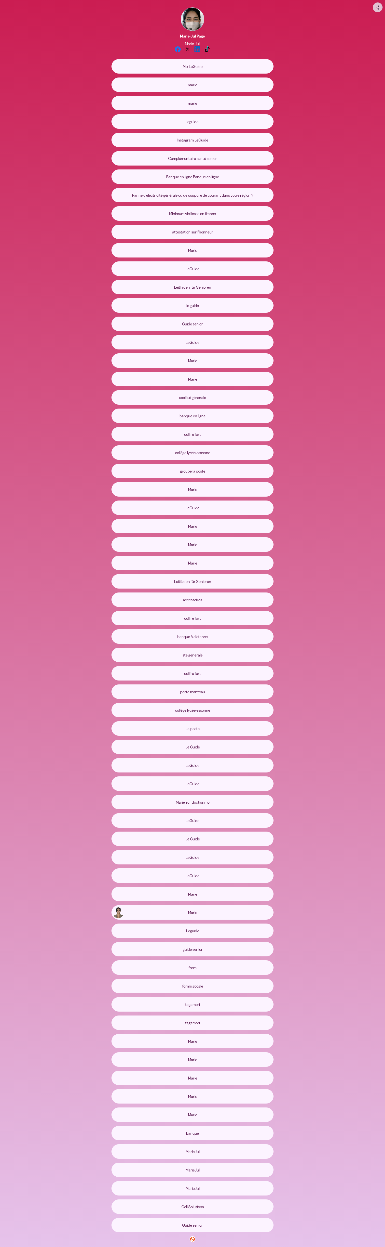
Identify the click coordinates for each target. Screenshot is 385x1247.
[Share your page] (378, 7)
